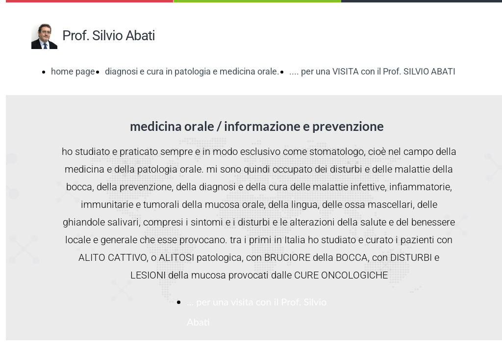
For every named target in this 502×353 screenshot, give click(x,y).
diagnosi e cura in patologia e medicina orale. (192, 71)
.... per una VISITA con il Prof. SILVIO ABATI (372, 71)
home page (73, 71)
